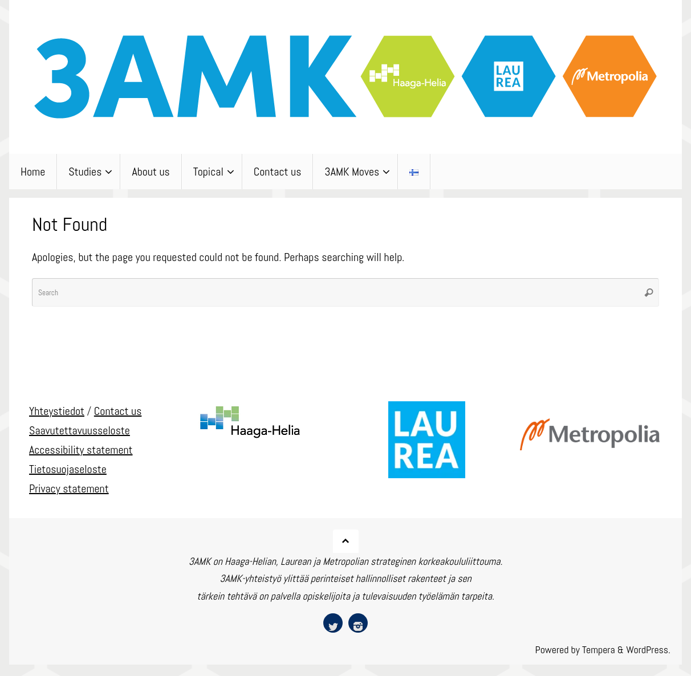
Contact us (118, 411)
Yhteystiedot (56, 411)
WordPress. (648, 649)
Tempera (598, 649)
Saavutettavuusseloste (79, 430)
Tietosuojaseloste (68, 469)
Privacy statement (69, 488)
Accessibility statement (81, 449)
